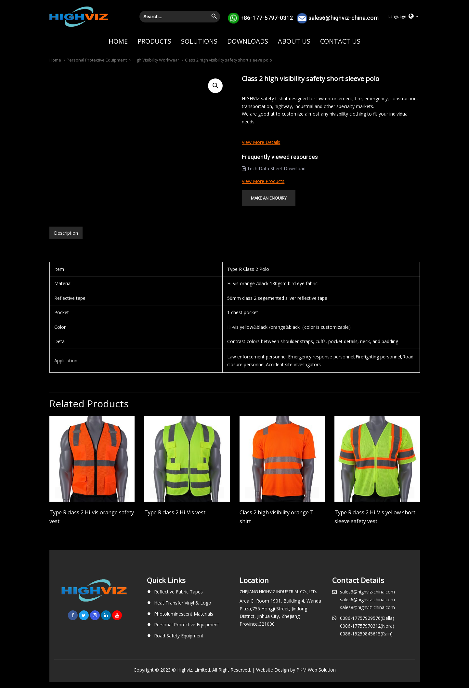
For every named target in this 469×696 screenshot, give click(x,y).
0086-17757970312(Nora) (367, 634)
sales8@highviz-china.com (367, 615)
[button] (403, 16)
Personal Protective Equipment (97, 60)
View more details (261, 142)
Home (55, 60)
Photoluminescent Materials (183, 622)
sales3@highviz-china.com (367, 599)
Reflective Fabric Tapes (178, 599)
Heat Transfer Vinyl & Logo (182, 610)
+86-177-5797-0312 (267, 17)
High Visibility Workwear (156, 60)
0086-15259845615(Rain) (366, 641)
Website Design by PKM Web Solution (296, 678)
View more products (263, 181)
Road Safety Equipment (178, 643)
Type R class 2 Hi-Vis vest (174, 520)
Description (66, 241)
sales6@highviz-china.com (343, 17)
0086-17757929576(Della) (367, 626)
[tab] (66, 240)
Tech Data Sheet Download (274, 168)
